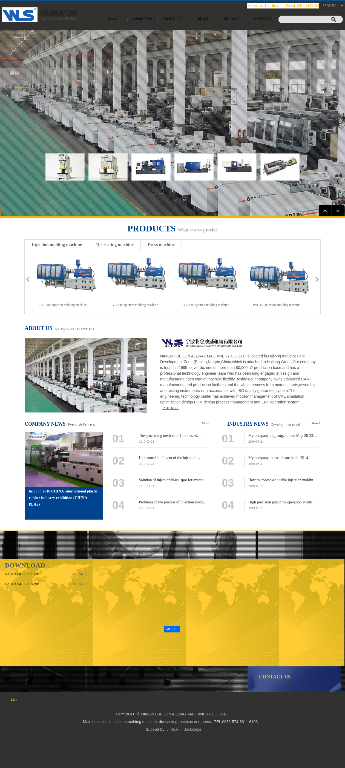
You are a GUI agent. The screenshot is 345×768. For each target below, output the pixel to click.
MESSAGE (233, 19)
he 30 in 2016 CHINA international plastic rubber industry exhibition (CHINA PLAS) (63, 497)
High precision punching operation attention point (282, 502)
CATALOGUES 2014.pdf (22, 584)
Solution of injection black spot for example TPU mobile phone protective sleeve (172, 480)
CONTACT (263, 19)
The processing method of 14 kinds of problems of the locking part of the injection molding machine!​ (172, 436)
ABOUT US (142, 19)
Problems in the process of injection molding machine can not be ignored (173, 502)
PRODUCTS (172, 19)
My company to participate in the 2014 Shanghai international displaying (278, 458)
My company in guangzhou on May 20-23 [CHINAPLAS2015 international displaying (282, 436)
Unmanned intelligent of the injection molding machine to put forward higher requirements (169, 458)
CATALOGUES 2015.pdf (22, 574)
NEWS (202, 19)
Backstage (192, 729)
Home (112, 18)
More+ (206, 423)
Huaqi (175, 729)
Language (329, 5)
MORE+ (171, 629)
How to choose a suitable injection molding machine (281, 480)
